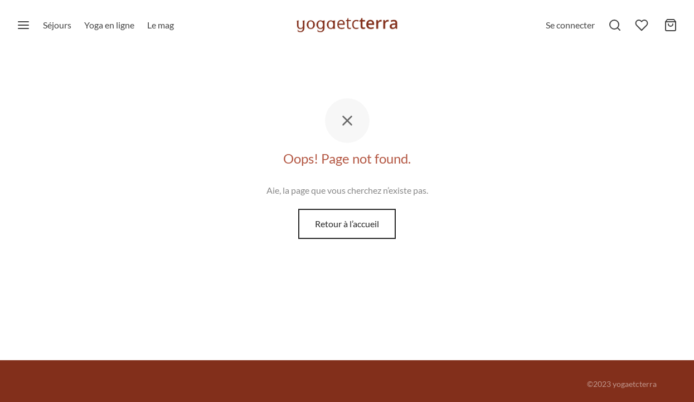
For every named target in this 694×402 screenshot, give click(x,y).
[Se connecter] (570, 24)
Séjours (57, 25)
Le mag (160, 25)
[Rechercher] (615, 25)
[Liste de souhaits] (643, 25)
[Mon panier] (670, 25)
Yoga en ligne (109, 25)
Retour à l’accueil (347, 223)
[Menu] (23, 25)
